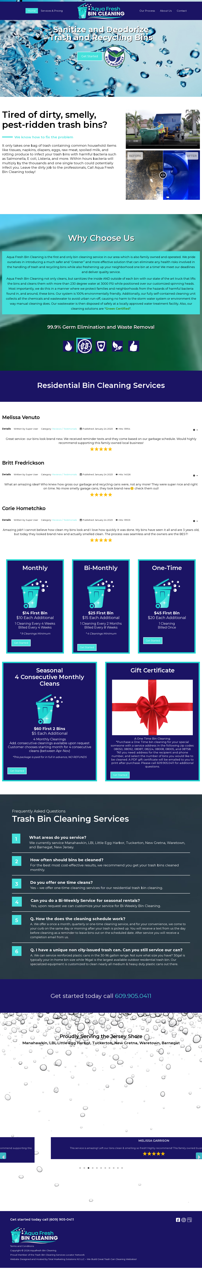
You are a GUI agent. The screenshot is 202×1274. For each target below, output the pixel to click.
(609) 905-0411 (61, 1219)
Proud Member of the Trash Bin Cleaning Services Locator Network (47, 1255)
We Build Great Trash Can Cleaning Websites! (112, 1259)
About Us (166, 10)
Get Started (89, 56)
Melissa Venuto (21, 417)
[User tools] (195, 429)
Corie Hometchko (24, 508)
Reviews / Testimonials (64, 428)
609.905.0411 (133, 995)
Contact (182, 10)
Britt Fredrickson (23, 463)
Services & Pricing (52, 10)
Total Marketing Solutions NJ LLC (66, 1259)
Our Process (147, 10)
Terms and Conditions (22, 1246)
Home (32, 10)
